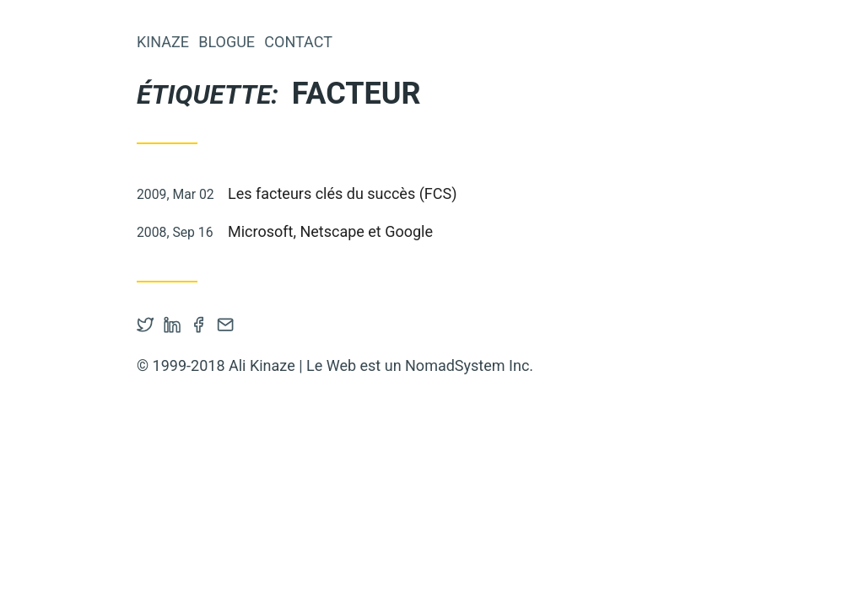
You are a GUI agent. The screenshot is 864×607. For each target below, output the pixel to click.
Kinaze (163, 42)
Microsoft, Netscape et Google (330, 231)
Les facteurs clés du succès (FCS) (342, 193)
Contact (298, 42)
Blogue (226, 42)
